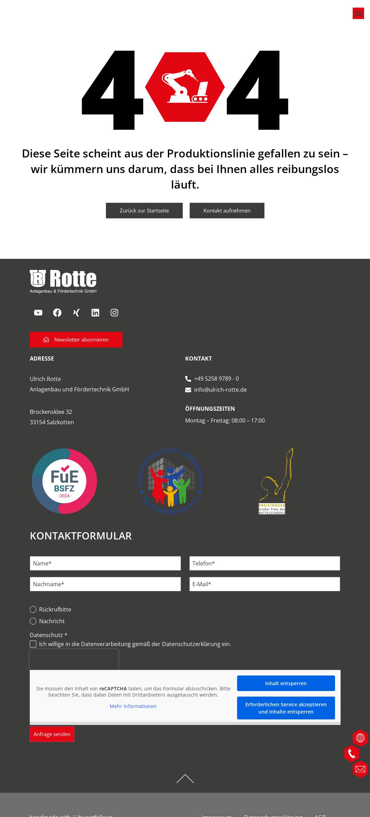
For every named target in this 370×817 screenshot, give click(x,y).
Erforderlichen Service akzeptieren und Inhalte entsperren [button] (285, 717)
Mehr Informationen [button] (133, 715)
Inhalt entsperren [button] (286, 692)
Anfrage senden (54, 743)
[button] (357, 18)
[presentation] (74, 668)
